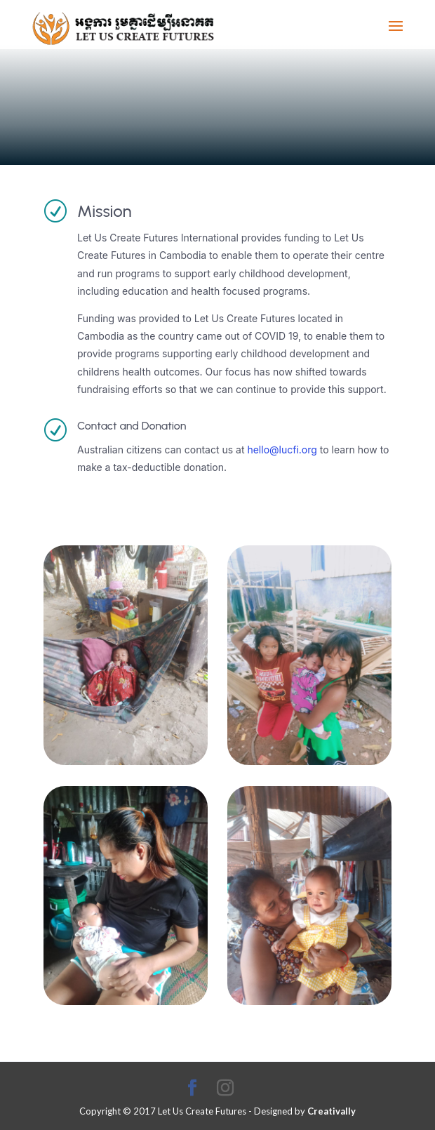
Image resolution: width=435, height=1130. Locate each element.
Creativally (331, 1111)
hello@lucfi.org (281, 450)
